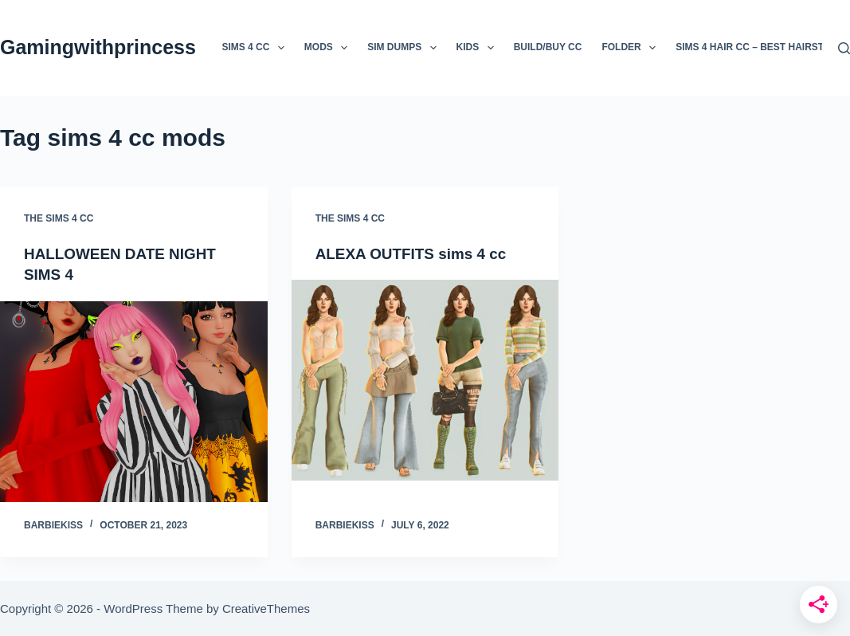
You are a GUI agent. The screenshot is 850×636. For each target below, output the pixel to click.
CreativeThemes (266, 608)
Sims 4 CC (255, 47)
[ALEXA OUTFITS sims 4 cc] (425, 380)
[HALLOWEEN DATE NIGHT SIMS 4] (134, 400)
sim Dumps (404, 47)
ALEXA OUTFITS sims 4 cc (416, 253)
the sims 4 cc (58, 218)
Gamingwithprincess (98, 47)
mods (329, 47)
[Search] (844, 48)
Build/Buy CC (548, 47)
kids (478, 47)
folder (631, 47)
